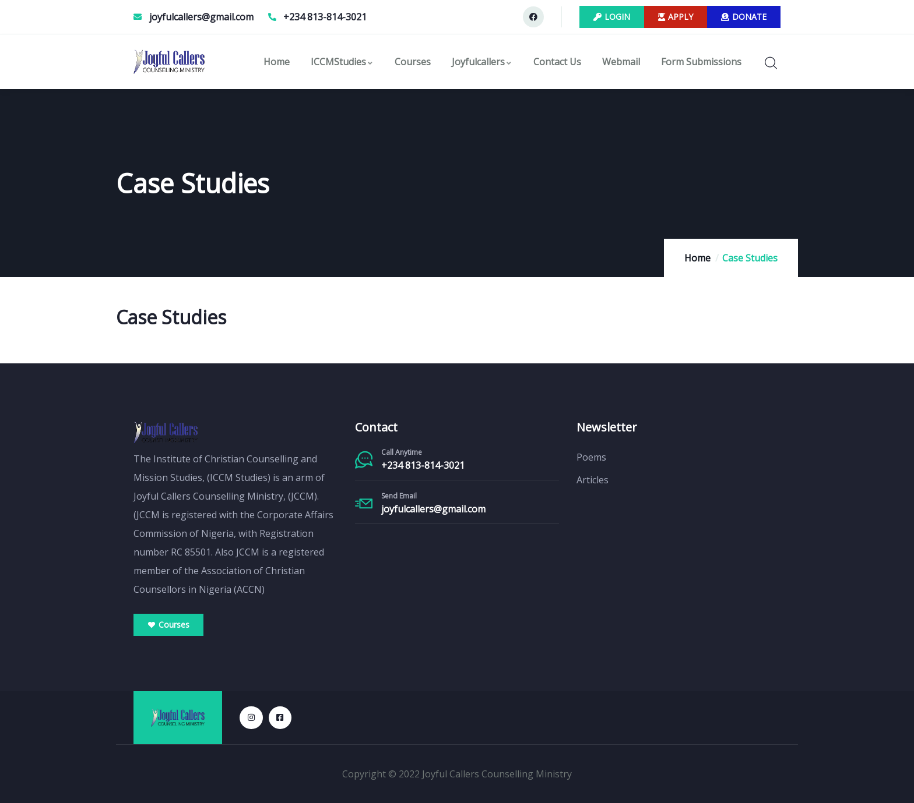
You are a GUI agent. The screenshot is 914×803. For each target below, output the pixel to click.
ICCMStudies (342, 61)
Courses (413, 61)
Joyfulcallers (482, 61)
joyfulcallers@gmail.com (433, 509)
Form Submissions (701, 61)
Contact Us (557, 61)
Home (276, 61)
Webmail (621, 61)
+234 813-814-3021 (423, 465)
